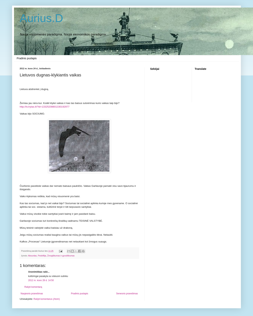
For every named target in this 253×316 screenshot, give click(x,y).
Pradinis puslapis (27, 58)
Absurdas (32, 255)
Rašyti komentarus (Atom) (46, 299)
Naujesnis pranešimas (32, 293)
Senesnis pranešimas (127, 293)
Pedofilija (42, 255)
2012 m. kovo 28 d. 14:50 (41, 280)
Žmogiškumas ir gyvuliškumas (61, 255)
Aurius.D (41, 18)
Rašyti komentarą (33, 287)
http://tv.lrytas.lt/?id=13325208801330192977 (44, 106)
